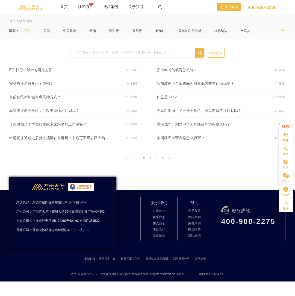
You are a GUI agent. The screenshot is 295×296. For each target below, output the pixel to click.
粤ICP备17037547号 (211, 274)
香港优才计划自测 (157, 258)
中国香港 (69, 31)
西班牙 (114, 31)
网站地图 (194, 235)
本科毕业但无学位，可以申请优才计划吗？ (44, 111)
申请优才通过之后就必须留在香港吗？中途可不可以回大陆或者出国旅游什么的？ (59, 138)
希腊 (92, 31)
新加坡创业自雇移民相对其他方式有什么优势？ (195, 83)
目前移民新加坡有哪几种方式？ (35, 97)
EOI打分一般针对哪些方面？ (32, 70)
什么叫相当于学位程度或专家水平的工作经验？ (48, 124)
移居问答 (194, 229)
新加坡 (160, 31)
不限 (27, 31)
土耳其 (245, 31)
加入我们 (159, 223)
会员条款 (194, 211)
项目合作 (159, 229)
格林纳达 (220, 31)
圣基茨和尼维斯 (189, 31)
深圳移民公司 (181, 258)
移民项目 (85, 7)
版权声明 (194, 217)
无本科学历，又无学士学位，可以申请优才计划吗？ (199, 111)
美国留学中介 (107, 258)
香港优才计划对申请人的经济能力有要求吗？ (193, 124)
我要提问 (215, 53)
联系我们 (159, 217)
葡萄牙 (137, 31)
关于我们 (135, 7)
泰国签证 (200, 258)
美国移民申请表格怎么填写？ (181, 138)
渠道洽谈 (159, 235)
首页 (64, 7)
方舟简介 (159, 211)
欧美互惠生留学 (130, 258)
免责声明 (194, 223)
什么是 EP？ (167, 97)
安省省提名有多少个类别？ (31, 83)
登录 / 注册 (229, 7)
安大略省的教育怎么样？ (177, 70)
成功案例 (110, 7)
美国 (46, 31)
